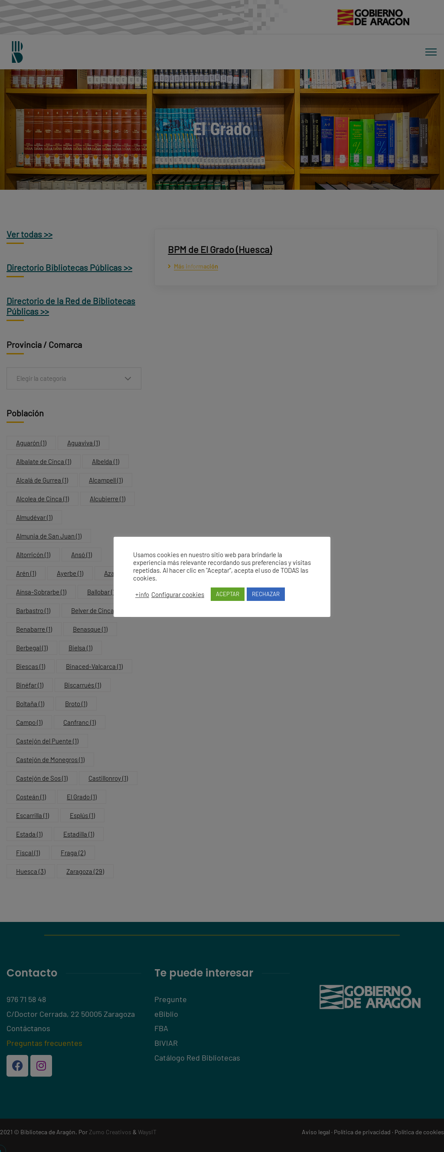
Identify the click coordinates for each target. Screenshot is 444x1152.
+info (142, 594)
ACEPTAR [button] (227, 594)
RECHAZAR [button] (266, 594)
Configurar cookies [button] (177, 594)
